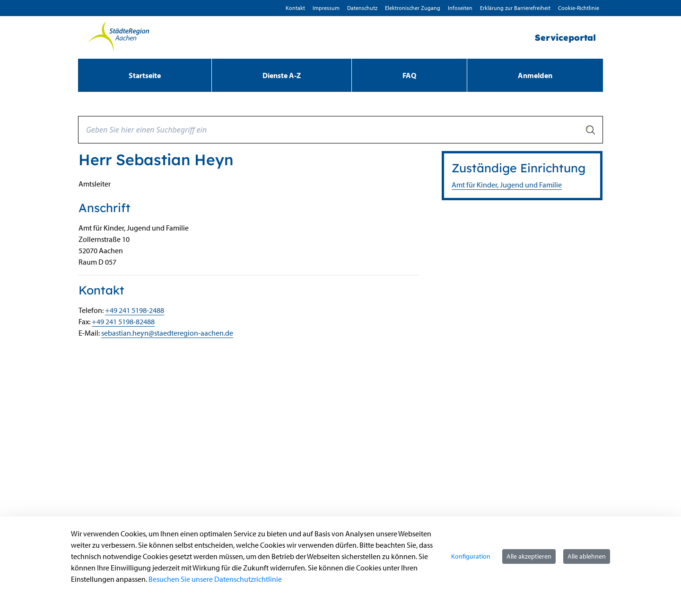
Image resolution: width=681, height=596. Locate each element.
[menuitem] (144, 75)
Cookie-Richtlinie (578, 7)
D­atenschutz (362, 7)
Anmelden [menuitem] (535, 75)
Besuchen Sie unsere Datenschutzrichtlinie (215, 579)
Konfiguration (470, 556)
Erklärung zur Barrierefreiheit (515, 7)
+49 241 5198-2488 (134, 310)
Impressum (326, 7)
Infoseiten (460, 7)
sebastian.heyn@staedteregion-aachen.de (167, 333)
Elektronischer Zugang (412, 7)
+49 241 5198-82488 (123, 321)
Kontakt (295, 7)
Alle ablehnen (587, 556)
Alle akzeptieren (528, 556)
